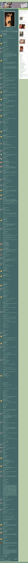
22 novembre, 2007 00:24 (5, 148)
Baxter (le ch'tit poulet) (22, 65)
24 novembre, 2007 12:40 (5, 247)
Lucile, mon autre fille (22, 71)
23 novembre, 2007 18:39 (5, 231)
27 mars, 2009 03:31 (5, 555)
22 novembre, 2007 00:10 (5, 129)
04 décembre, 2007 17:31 (5, 526)
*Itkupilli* (4, 153)
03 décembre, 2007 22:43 (5, 473)
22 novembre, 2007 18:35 (5, 221)
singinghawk (4, 34)
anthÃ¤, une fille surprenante (23, 64)
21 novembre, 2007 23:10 (5, 75)
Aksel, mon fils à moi (22, 63)
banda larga (14, 490)
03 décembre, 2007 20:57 (5, 469)
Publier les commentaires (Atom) (6, 560)
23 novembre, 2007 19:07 (5, 241)
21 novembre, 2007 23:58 (5, 113)
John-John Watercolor (5, 161)
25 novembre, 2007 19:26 (5, 294)
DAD (3, 47)
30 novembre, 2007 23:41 (5, 373)
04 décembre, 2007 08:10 (5, 497)
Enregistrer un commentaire (4, 556)
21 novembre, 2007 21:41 (5, 49)
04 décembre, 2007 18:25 (5, 540)
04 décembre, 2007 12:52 (5, 507)
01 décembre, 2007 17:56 (5, 411)
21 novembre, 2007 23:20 (5, 85)
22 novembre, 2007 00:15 (5, 134)
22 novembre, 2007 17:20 (5, 207)
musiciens (16, 31)
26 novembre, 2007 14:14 (5, 309)
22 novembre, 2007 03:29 (5, 169)
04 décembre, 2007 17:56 (5, 536)
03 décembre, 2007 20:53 (5, 463)
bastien (4, 170)
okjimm (21, 73)
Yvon (20, 77)
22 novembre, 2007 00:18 (5, 141)
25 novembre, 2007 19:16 (5, 290)
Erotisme (21, 58)
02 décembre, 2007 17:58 (5, 445)
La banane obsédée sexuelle (23, 70)
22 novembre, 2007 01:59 (5, 156)
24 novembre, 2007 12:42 (5, 252)
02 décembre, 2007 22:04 (5, 449)
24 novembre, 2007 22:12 (5, 261)
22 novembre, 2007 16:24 (5, 196)
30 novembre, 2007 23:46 (5, 382)
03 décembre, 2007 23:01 (5, 479)
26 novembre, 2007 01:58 (5, 305)
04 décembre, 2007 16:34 (5, 522)
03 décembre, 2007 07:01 (5, 455)
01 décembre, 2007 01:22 (5, 390)
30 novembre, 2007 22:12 (5, 357)
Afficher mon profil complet (23, 22)
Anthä (3, 253)
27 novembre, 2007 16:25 (5, 314)
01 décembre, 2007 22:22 (5, 430)
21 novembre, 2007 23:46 (5, 102)
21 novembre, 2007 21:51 (5, 58)
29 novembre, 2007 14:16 (5, 330)
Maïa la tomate (21, 72)
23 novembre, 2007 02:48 (5, 226)
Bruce (3, 189)
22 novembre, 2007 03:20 (5, 164)
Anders (4, 541)
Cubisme (21, 57)
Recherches (21, 55)
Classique (21, 54)
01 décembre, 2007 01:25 (5, 398)
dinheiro (4, 492)
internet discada (7, 486)
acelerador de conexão (11, 489)
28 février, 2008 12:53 (5, 547)
